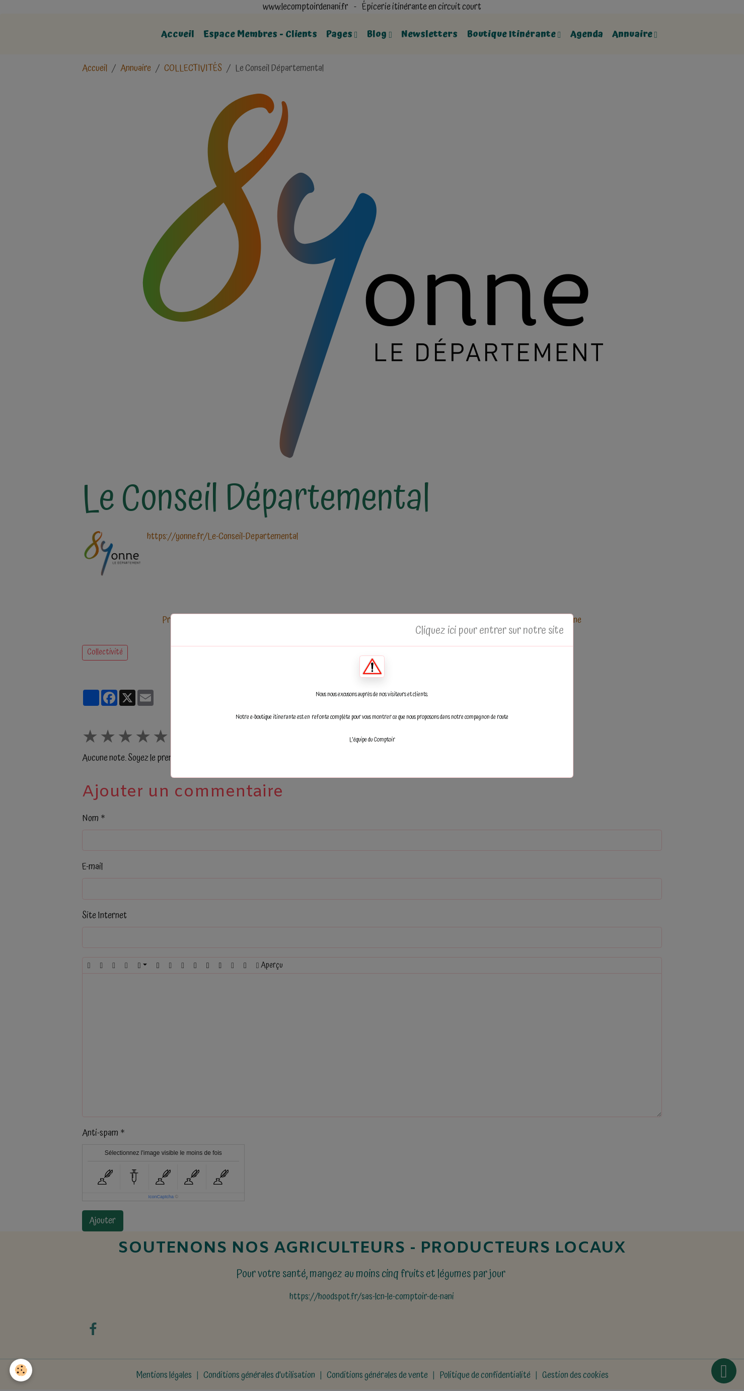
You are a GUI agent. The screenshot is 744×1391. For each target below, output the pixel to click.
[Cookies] (21, 1370)
